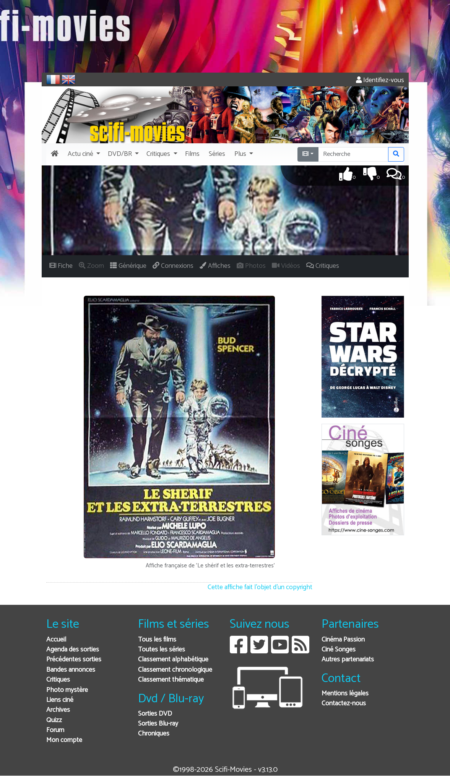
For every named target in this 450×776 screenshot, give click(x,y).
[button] (83, 154)
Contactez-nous (344, 703)
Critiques (58, 679)
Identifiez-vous (380, 80)
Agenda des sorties (72, 649)
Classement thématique (171, 679)
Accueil (56, 639)
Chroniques (153, 733)
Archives (58, 710)
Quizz (54, 720)
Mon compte (64, 740)
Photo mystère (67, 690)
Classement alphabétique (173, 659)
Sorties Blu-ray (158, 723)
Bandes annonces (70, 670)
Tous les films (157, 639)
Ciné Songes (339, 649)
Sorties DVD (155, 713)
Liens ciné (59, 700)
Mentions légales (345, 693)
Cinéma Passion (343, 639)
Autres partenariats (348, 659)
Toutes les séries (161, 649)
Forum (55, 730)
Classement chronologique (175, 670)
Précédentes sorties (73, 659)
